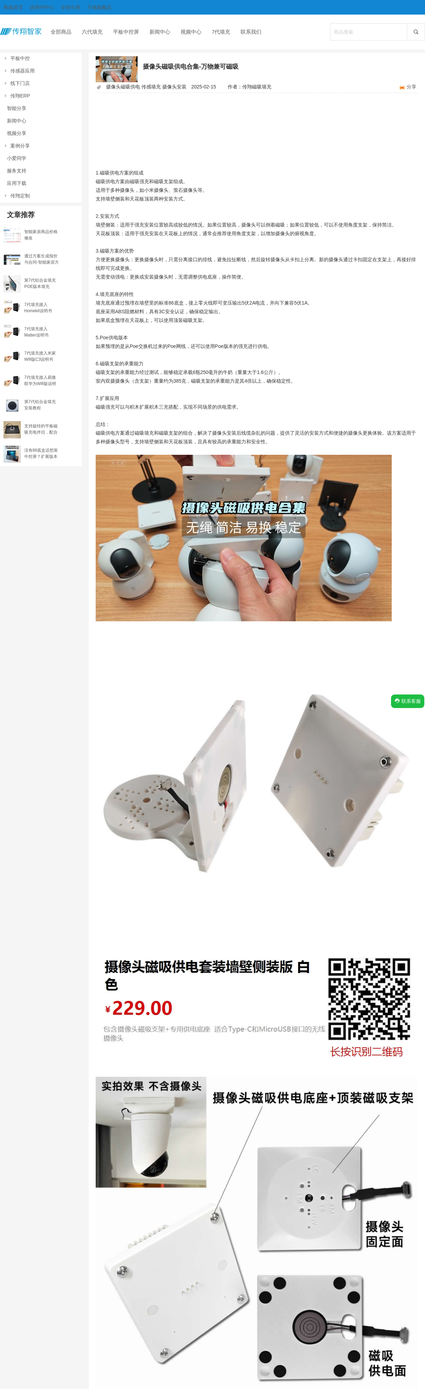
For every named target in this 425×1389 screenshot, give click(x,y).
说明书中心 (42, 7)
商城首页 (13, 7)
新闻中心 (159, 32)
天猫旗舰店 (99, 7)
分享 (411, 87)
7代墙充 (221, 32)
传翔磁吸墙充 (256, 87)
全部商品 (61, 32)
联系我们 (251, 32)
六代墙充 (92, 32)
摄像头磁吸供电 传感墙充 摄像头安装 (146, 87)
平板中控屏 (126, 32)
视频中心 (191, 32)
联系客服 (407, 701)
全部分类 (70, 7)
